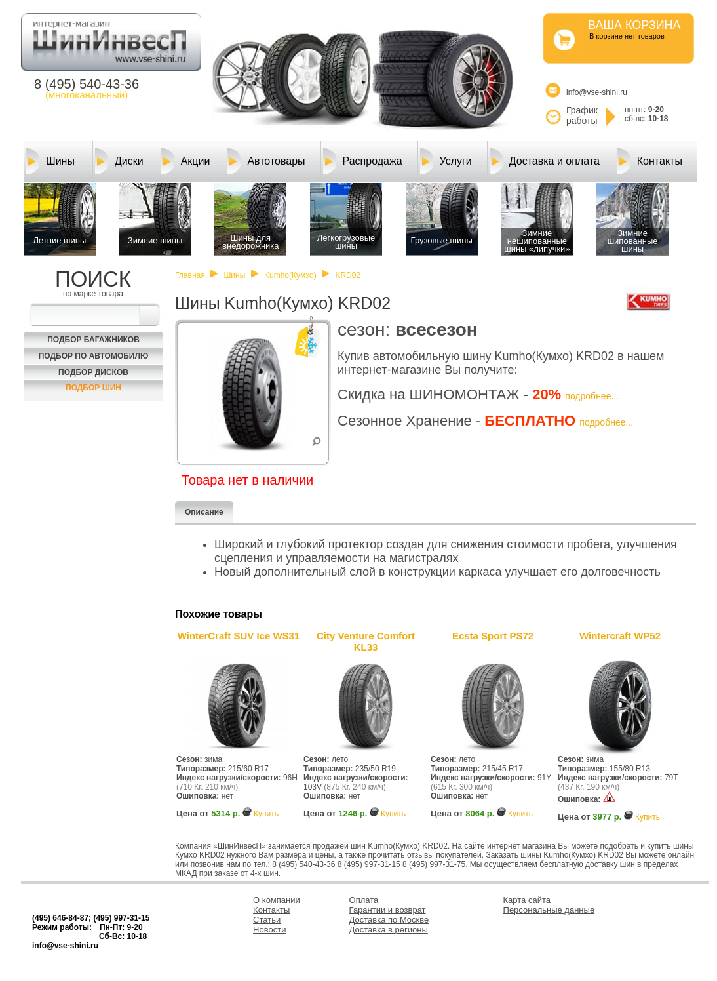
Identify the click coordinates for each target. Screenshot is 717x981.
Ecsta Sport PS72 (492, 635)
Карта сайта (527, 900)
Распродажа (362, 161)
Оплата (364, 900)
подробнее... (592, 396)
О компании (276, 900)
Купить (266, 813)
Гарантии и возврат (387, 910)
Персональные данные (549, 910)
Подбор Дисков (93, 372)
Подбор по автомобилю (94, 356)
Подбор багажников (93, 339)
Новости (269, 929)
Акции (185, 161)
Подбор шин (93, 387)
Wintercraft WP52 (620, 635)
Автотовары (266, 161)
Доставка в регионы (388, 929)
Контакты (649, 161)
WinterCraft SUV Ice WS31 (239, 635)
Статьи (267, 920)
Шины (50, 161)
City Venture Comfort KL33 (366, 641)
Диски (119, 161)
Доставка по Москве (389, 920)
